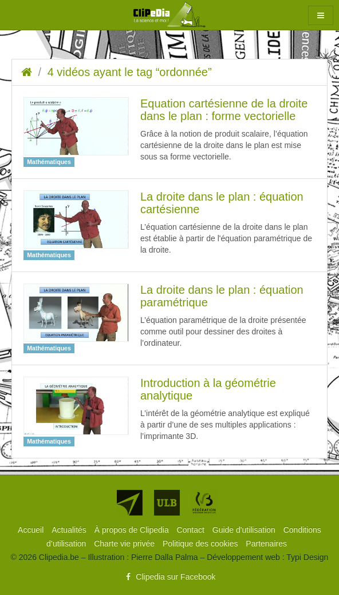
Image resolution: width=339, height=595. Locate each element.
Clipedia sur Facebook (169, 576)
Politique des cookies (201, 543)
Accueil (32, 529)
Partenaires (266, 543)
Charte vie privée (125, 543)
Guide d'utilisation (245, 529)
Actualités (70, 529)
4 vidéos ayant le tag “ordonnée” (130, 72)
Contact (192, 529)
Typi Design (307, 557)
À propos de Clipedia (132, 529)
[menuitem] (32, 529)
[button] (320, 15)
